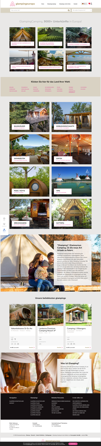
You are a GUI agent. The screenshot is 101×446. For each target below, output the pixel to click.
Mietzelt (54, 405)
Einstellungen (28, 444)
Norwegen (48, 89)
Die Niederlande (49, 87)
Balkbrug (28, 330)
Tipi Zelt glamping (56, 413)
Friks (86, 435)
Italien (35, 87)
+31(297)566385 (38, 426)
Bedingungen (49, 435)
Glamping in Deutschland (16, 401)
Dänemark (12, 89)
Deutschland (13, 91)
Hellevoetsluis (70, 332)
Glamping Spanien (35, 411)
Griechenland (25, 89)
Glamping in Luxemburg (37, 407)
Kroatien (35, 89)
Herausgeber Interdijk (75, 435)
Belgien (11, 87)
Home (42, 4)
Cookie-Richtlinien (40, 435)
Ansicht (32, 347)
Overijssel (22, 330)
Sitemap (28, 435)
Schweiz (83, 89)
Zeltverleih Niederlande (80, 411)
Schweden (83, 87)
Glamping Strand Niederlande (81, 405)
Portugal (59, 89)
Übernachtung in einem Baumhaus (61, 401)
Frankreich (24, 87)
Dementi (33, 435)
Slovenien (59, 91)
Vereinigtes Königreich (72, 91)
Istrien (45, 333)
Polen (58, 87)
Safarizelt (54, 403)
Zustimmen (74, 443)
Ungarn (71, 89)
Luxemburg (36, 91)
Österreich (48, 91)
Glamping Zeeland (35, 415)
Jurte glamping (56, 407)
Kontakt (75, 4)
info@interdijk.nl (36, 424)
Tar (49, 333)
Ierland (23, 91)
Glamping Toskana (36, 413)
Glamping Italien (35, 403)
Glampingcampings (51, 4)
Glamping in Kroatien (36, 405)
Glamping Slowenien (36, 409)
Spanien (71, 87)
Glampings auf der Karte (64, 4)
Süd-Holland (79, 330)
